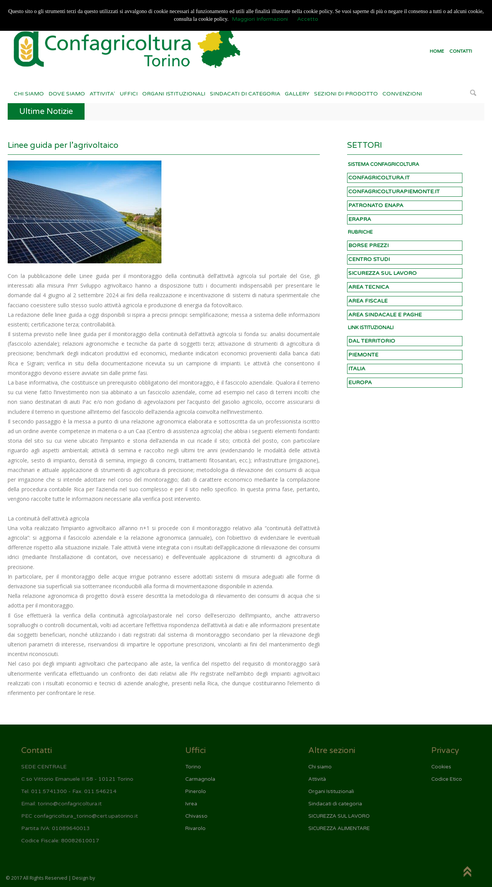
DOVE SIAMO (66, 93)
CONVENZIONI (402, 93)
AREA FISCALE (367, 301)
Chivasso (196, 816)
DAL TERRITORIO (371, 341)
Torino (193, 767)
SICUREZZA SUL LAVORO (382, 273)
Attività (317, 779)
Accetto (307, 19)
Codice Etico (446, 779)
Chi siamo (320, 767)
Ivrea (191, 804)
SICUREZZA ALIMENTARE (339, 828)
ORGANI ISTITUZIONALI (173, 93)
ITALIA (356, 368)
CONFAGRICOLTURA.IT (379, 177)
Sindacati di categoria (335, 804)
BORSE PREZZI (368, 245)
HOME (437, 51)
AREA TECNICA (368, 287)
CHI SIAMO (29, 93)
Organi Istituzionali (331, 791)
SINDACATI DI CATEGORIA (245, 93)
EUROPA (360, 382)
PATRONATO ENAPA (375, 205)
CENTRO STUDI (369, 259)
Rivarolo (195, 828)
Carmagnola (200, 779)
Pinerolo (195, 791)
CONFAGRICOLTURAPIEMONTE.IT (394, 191)
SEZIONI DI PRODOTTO (346, 93)
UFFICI (129, 93)
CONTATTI (460, 51)
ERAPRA (359, 219)
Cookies (441, 767)
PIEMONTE (363, 354)
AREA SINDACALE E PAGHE (385, 314)
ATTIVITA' (102, 93)
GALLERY (297, 93)
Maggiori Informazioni (260, 19)
